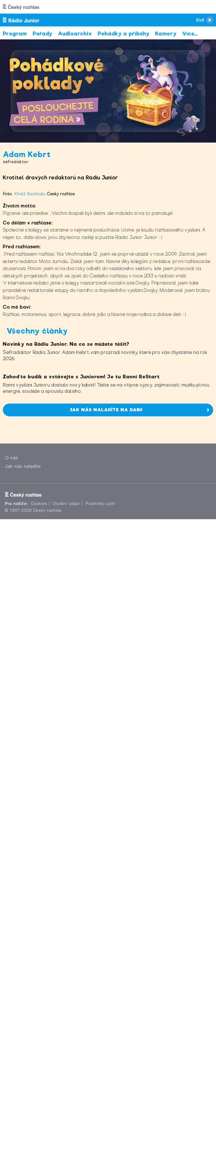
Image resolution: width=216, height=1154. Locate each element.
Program (15, 34)
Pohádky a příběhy (123, 34)
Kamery (165, 34)
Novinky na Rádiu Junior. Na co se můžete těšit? (66, 677)
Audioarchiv (75, 34)
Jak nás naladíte (23, 917)
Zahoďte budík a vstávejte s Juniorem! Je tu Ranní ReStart (81, 828)
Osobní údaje (66, 955)
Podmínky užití (100, 955)
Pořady (42, 34)
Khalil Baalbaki (29, 409)
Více (190, 34)
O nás (11, 909)
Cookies (39, 955)
